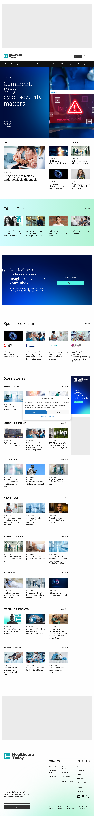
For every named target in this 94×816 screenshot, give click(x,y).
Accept (35, 412)
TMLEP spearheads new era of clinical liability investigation (58, 445)
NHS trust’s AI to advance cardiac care (58, 162)
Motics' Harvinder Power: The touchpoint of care (34, 233)
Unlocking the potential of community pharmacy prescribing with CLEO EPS (80, 356)
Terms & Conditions (70, 807)
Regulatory (72, 64)
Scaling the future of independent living (80, 232)
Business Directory (82, 767)
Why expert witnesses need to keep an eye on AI (56, 186)
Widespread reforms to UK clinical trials (35, 669)
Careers (79, 788)
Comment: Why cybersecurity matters (23, 93)
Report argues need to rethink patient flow (57, 481)
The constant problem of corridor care (12, 409)
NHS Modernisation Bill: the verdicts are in (80, 163)
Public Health (34, 64)
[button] (68, 399)
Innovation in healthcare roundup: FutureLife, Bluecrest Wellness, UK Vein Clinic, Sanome (58, 633)
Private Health (45, 64)
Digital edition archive (81, 783)
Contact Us (80, 791)
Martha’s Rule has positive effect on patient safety (11, 595)
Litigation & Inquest (21, 64)
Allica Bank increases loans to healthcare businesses (58, 520)
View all (87, 208)
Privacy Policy (50, 416)
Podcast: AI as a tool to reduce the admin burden (12, 631)
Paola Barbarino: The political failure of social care (80, 186)
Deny (58, 412)
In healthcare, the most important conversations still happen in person (34, 355)
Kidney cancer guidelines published (58, 594)
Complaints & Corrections (83, 807)
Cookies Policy (42, 416)
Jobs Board (80, 771)
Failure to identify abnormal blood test (12, 444)
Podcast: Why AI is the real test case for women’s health (13, 233)
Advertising (80, 778)
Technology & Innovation (85, 64)
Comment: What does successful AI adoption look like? (35, 631)
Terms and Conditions (29, 292)
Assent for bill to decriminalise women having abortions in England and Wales (58, 559)
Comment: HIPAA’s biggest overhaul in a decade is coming (35, 595)
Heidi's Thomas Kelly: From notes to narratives (58, 233)
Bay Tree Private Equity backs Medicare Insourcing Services (35, 521)
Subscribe (77, 56)
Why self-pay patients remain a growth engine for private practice (58, 355)
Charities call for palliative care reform (35, 557)
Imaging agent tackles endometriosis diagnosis (21, 177)
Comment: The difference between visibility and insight (35, 481)
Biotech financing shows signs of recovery (56, 670)
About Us (80, 774)
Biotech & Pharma (67, 782)
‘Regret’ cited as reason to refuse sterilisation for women (11, 482)
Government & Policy (59, 64)
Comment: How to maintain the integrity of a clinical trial (12, 671)
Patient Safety (8, 64)
